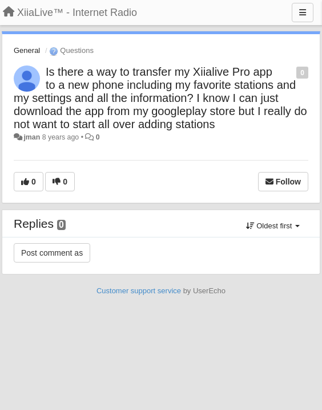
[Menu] (302, 12)
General (27, 50)
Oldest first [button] (273, 226)
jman (31, 137)
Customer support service (138, 290)
